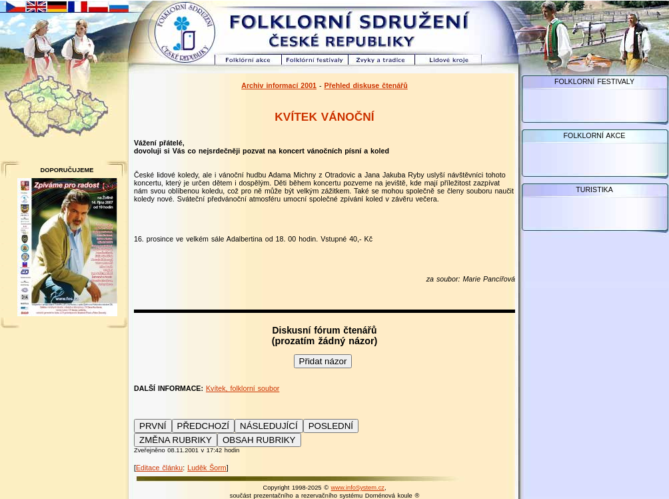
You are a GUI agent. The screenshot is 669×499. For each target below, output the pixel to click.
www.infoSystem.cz (357, 487)
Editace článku (159, 468)
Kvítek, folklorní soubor (242, 388)
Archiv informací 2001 (279, 85)
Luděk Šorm (206, 468)
